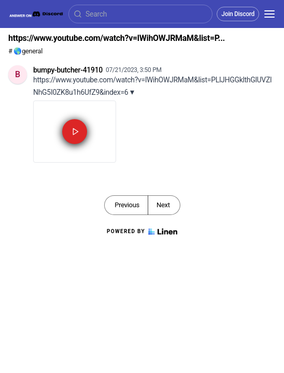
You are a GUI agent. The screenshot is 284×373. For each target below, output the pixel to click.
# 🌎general (25, 51)
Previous (127, 205)
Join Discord (237, 14)
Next (163, 205)
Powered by (142, 231)
